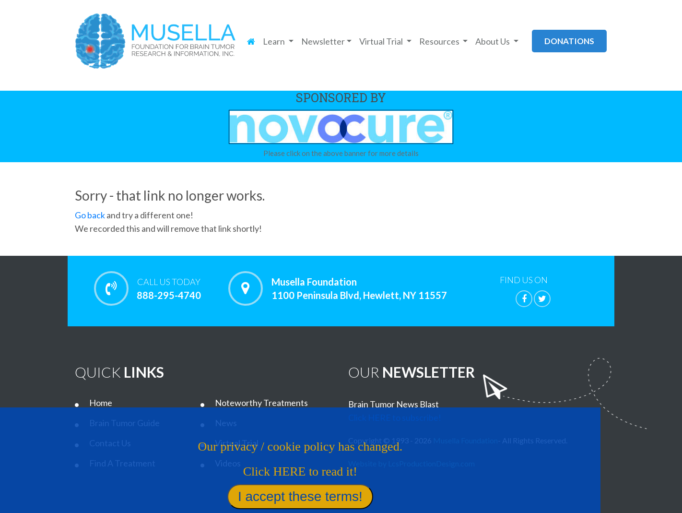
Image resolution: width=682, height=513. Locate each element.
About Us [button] (493, 41)
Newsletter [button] (323, 41)
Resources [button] (440, 41)
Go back (90, 215)
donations (569, 41)
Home (100, 402)
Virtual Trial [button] (381, 41)
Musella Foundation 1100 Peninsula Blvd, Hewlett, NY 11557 (359, 288)
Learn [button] (274, 41)
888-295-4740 (168, 288)
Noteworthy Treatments (261, 402)
